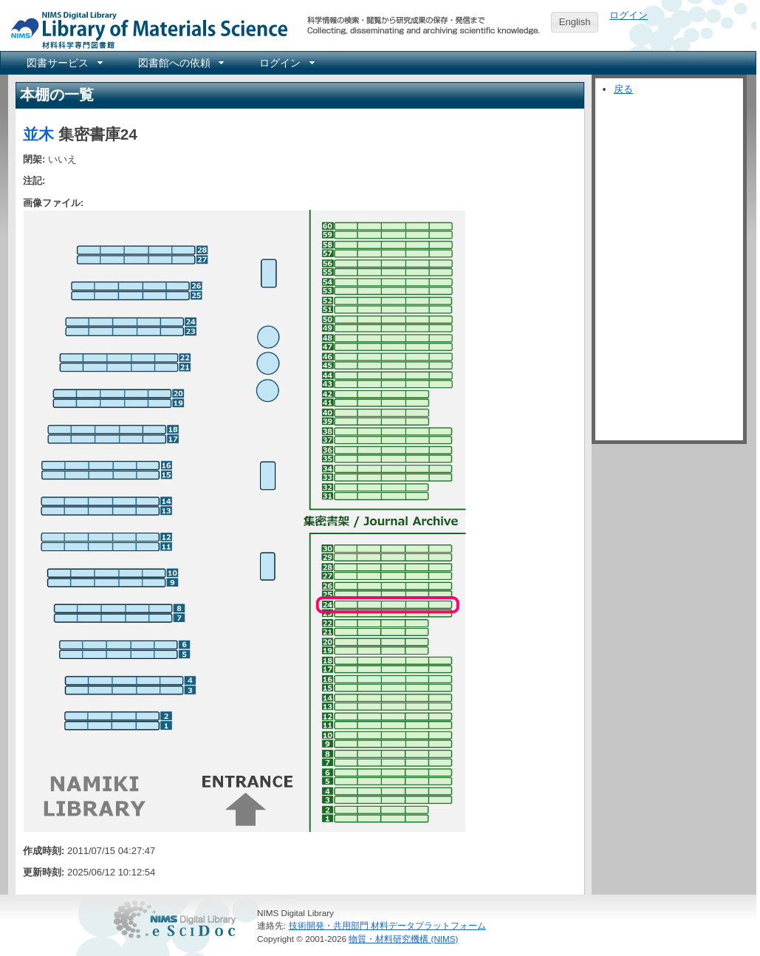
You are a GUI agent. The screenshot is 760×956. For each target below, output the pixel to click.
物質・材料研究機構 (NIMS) (403, 938)
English (575, 21)
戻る (623, 89)
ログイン (628, 15)
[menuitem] (64, 63)
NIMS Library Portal (144, 29)
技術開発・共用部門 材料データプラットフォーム (387, 925)
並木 (38, 134)
